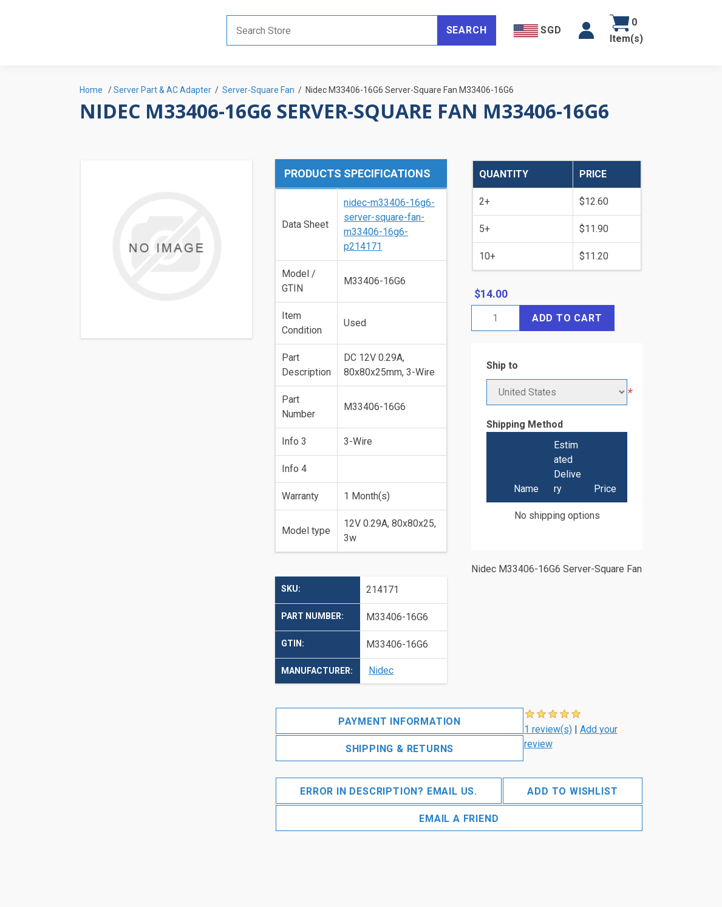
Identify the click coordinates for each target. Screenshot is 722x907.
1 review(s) (548, 729)
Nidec (381, 670)
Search (466, 30)
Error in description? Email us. (388, 791)
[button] (586, 30)
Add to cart (567, 318)
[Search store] (332, 30)
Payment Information (399, 721)
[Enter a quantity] (495, 318)
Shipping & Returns (400, 749)
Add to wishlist (572, 791)
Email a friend (459, 818)
